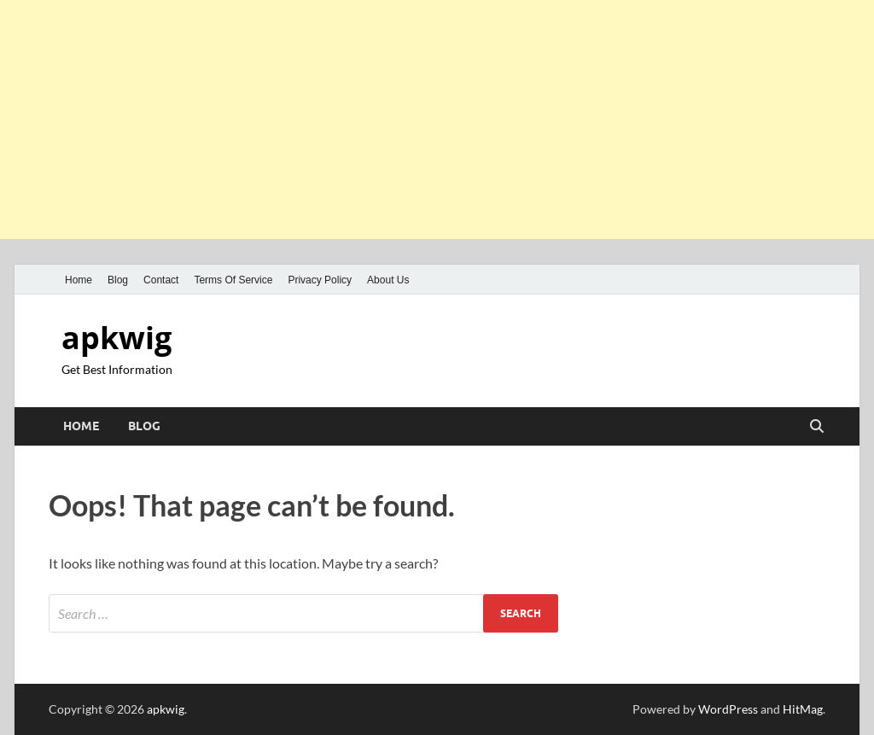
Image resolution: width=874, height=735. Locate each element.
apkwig (116, 338)
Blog (118, 280)
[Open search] (817, 426)
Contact (160, 280)
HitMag (803, 709)
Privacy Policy (320, 280)
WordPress (728, 709)
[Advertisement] (437, 119)
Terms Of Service (233, 280)
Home (78, 280)
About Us (388, 280)
